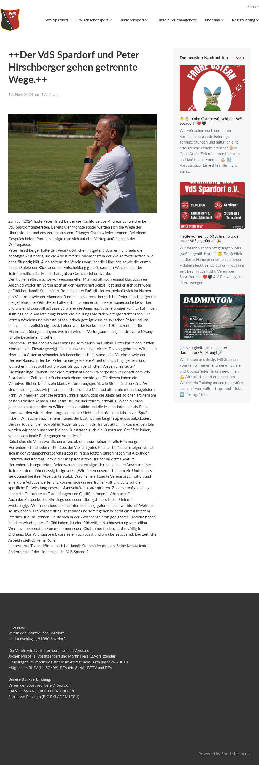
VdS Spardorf (57, 20)
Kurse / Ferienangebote (176, 20)
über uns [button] (212, 20)
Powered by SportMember (223, 753)
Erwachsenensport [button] (92, 20)
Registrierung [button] (243, 20)
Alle (240, 58)
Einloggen (253, 6)
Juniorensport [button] (132, 20)
